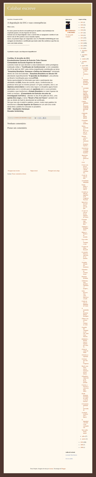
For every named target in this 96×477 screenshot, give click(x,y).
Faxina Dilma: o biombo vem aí (85, 187)
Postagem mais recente (14, 170)
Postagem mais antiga (54, 170)
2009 (81, 444)
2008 (81, 447)
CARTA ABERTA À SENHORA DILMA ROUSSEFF (85, 106)
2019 (81, 27)
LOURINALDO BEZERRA (71, 31)
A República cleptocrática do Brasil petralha (85, 379)
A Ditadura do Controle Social (85, 272)
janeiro (84, 439)
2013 (81, 43)
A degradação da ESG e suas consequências (85, 423)
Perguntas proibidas (85, 277)
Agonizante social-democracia (85, 158)
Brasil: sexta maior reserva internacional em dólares (85, 370)
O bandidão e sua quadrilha (85, 122)
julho (83, 436)
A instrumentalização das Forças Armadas (85, 81)
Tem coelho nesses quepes (85, 431)
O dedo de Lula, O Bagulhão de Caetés (85, 304)
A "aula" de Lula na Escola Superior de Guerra (85, 214)
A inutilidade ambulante (85, 181)
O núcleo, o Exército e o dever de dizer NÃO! (85, 388)
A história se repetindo (85, 355)
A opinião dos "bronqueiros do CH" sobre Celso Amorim (85, 332)
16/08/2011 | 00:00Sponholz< (85, 228)
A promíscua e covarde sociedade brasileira (85, 150)
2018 (81, 30)
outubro (84, 59)
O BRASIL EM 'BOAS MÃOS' (85, 116)
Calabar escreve (21, 8)
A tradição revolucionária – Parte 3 (85, 415)
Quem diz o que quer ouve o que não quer (85, 205)
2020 (81, 25)
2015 (81, 38)
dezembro (84, 50)
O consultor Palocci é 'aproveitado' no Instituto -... (85, 256)
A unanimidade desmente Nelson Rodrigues (85, 312)
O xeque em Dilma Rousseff (85, 248)
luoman (51, 468)
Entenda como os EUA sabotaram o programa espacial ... (85, 141)
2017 (81, 32)
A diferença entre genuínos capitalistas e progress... (85, 284)
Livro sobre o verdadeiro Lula (85, 242)
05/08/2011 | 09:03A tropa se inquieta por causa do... (85, 343)
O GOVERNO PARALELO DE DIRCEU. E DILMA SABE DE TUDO (85, 93)
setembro (84, 61)
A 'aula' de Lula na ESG (84, 177)
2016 (81, 35)
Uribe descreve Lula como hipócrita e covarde (85, 294)
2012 (81, 45)
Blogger (63, 468)
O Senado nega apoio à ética (84, 222)
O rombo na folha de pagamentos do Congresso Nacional (85, 195)
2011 (81, 48)
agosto (84, 65)
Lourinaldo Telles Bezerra (71, 455)
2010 (81, 442)
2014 (81, 40)
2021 (81, 22)
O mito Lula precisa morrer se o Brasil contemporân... (85, 168)
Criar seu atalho (69, 458)
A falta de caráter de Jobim (85, 351)
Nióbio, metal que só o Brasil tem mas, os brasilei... (85, 130)
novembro (84, 54)
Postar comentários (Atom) (19, 174)
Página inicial (34, 170)
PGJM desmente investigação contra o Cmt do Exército (85, 397)
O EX (83, 162)
